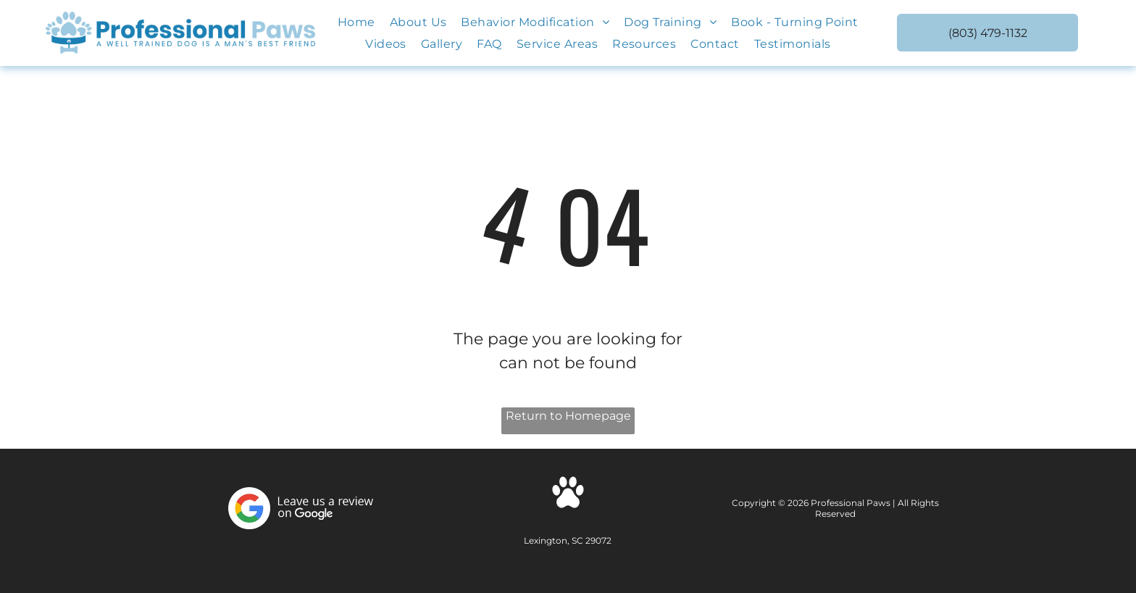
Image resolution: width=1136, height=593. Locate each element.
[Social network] (568, 494)
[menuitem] (356, 22)
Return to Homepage (568, 416)
